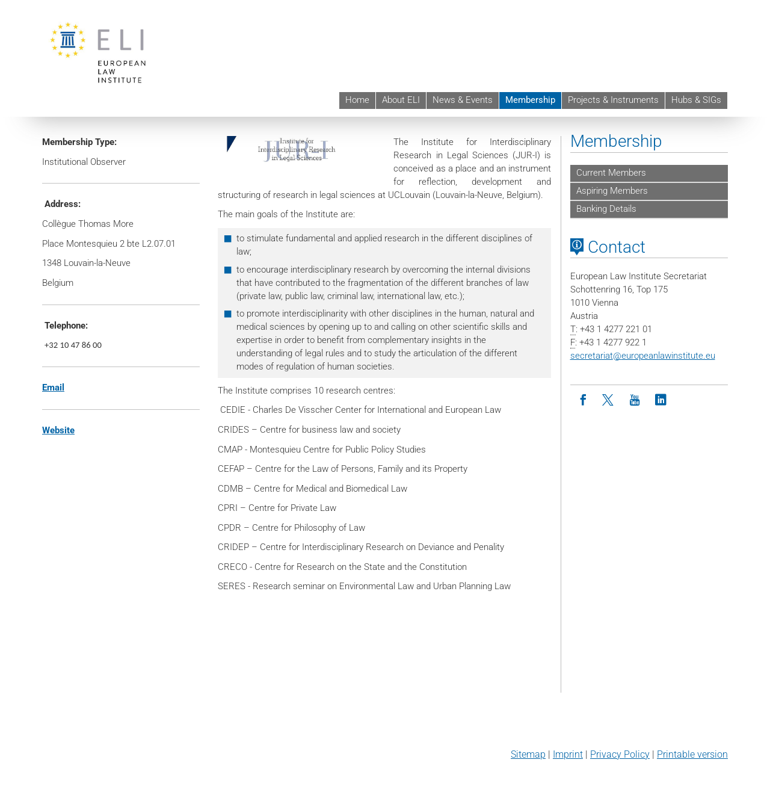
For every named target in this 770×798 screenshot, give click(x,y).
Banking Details (606, 208)
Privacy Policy (620, 754)
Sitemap (528, 754)
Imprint (568, 754)
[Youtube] (635, 400)
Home (357, 99)
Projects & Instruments (613, 99)
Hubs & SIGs (696, 99)
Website (58, 430)
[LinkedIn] (661, 400)
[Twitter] (609, 400)
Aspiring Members (612, 190)
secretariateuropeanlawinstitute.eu (642, 355)
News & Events (463, 99)
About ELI (401, 99)
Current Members (611, 172)
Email (53, 387)
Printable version (692, 754)
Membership (530, 99)
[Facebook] (583, 400)
